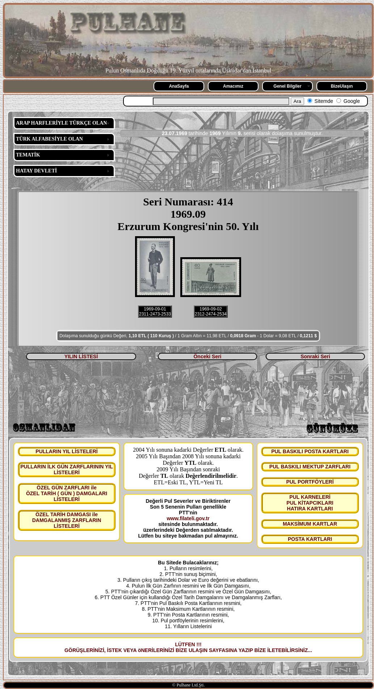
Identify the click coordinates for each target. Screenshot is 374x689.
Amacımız (233, 86)
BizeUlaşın (342, 86)
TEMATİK (28, 155)
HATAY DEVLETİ (36, 171)
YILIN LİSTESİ (81, 356)
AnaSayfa (179, 86)
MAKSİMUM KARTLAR (310, 524)
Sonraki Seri (315, 356)
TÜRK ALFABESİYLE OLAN (49, 139)
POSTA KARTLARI (310, 539)
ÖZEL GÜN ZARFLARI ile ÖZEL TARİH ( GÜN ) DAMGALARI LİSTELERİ (66, 493)
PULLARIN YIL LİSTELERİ (66, 451)
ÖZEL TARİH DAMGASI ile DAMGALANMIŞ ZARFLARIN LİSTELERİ (66, 520)
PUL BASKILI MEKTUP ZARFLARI (309, 466)
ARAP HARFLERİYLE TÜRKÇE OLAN (61, 123)
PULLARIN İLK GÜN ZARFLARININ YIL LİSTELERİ (66, 469)
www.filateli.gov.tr (188, 518)
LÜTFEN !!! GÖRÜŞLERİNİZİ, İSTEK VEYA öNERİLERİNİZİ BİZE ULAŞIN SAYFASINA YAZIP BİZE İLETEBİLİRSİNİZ (186, 647)
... (310, 650)
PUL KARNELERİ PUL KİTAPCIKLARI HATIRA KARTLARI (309, 502)
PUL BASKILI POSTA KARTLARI (310, 451)
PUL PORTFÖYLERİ (309, 482)
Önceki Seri (207, 356)
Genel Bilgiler (287, 86)
